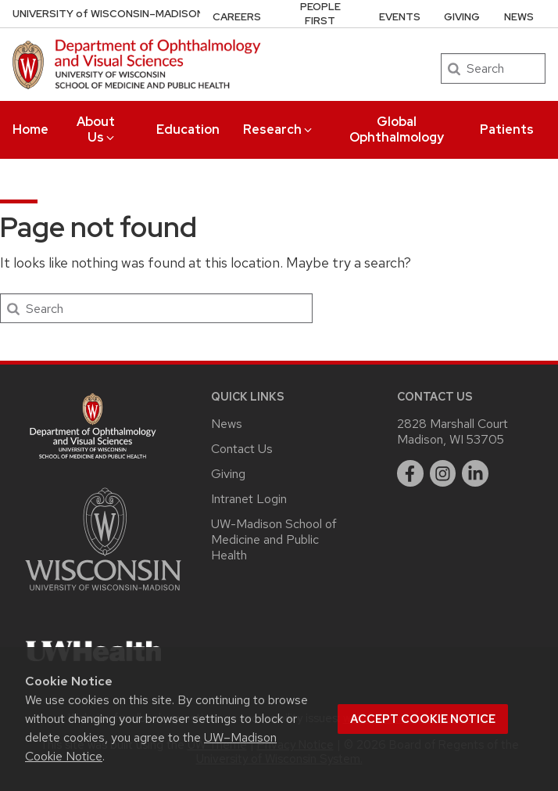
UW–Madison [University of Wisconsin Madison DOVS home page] (108, 13)
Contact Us (242, 448)
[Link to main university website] (103, 593)
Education (188, 129)
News (519, 16)
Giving (462, 16)
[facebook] (410, 473)
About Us (96, 129)
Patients (507, 129)
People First (320, 13)
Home (30, 129)
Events (399, 16)
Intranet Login (249, 499)
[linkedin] (475, 473)
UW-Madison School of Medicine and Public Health (274, 539)
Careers (237, 16)
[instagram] (443, 473)
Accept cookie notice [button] (422, 719)
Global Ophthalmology (396, 129)
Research (278, 129)
